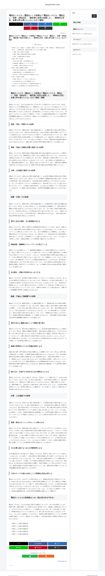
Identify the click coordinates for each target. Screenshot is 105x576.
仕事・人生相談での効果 (18, 74)
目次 (36, 40)
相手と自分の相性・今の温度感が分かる (24, 57)
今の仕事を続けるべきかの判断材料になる (25, 79)
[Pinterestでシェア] (52, 24)
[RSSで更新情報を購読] (39, 554)
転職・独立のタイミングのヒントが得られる (25, 76)
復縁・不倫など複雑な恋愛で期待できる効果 (25, 50)
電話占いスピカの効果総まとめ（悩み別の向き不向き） (26, 83)
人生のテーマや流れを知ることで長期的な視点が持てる (28, 81)
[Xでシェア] (13, 24)
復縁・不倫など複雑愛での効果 (20, 65)
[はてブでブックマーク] (33, 24)
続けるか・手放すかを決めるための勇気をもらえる (27, 72)
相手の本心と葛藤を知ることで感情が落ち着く (26, 67)
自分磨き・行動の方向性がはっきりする (24, 62)
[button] (62, 24)
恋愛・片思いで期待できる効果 (22, 48)
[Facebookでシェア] (23, 24)
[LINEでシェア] (43, 24)
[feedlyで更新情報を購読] (36, 554)
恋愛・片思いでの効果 (18, 55)
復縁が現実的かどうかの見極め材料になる (25, 69)
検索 (73, 13)
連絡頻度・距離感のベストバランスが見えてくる (26, 60)
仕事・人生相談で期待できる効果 (22, 53)
